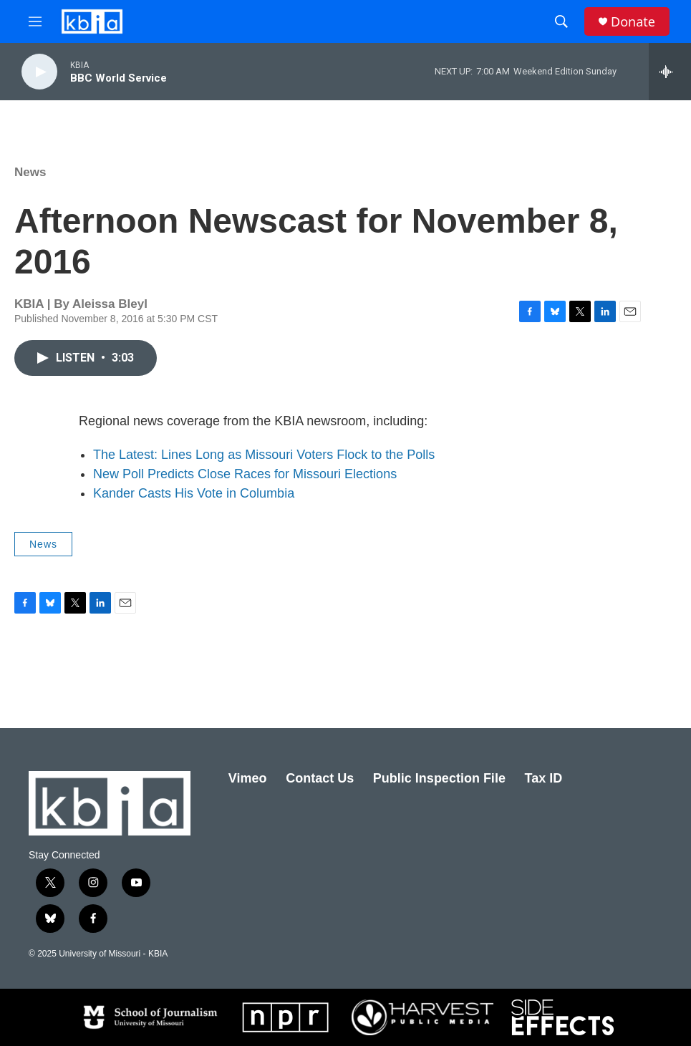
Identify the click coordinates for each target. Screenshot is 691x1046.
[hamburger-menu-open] (35, 21)
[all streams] (670, 71)
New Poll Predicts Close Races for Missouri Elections (245, 474)
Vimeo (247, 778)
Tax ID (544, 778)
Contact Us (320, 778)
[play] (39, 72)
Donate (633, 21)
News (30, 172)
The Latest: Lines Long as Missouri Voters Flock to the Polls (264, 454)
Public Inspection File (439, 778)
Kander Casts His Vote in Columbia (193, 493)
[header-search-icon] (561, 21)
